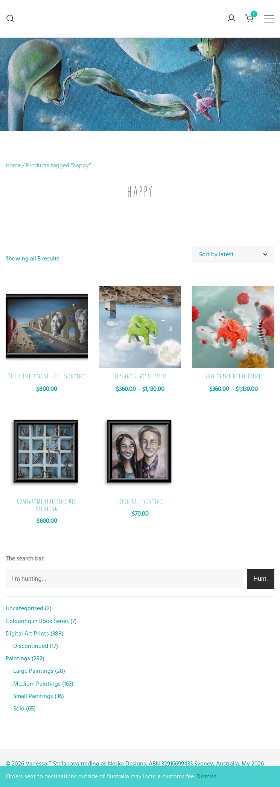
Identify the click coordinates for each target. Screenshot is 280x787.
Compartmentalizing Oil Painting (46, 505)
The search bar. (25, 558)
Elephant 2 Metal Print (140, 376)
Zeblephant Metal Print (233, 376)
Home (13, 165)
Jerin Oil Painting (140, 501)
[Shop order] (233, 254)
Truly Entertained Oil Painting (46, 376)
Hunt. (260, 578)
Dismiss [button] (206, 776)
